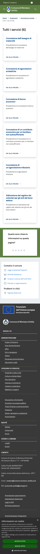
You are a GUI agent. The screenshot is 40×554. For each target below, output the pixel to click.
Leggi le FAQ (9, 502)
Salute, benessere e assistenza (16, 413)
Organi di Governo (11, 342)
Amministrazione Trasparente (15, 516)
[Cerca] (35, 9)
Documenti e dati (11, 362)
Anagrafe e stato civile (13, 372)
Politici (7, 355)
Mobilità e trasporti (12, 389)
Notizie (7, 427)
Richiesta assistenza (12, 505)
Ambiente (8, 410)
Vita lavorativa (10, 379)
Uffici (7, 349)
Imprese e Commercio (12, 383)
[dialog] (20, 536)
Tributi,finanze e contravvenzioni (17, 406)
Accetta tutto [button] (20, 541)
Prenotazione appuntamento (15, 495)
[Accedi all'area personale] (32, 2)
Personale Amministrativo (14, 359)
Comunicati (9, 430)
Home (5, 18)
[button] (20, 550)
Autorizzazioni (10, 416)
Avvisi (7, 433)
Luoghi (7, 443)
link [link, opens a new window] (9, 537)
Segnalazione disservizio (14, 499)
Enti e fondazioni (11, 352)
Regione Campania (10, 2)
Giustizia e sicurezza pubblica (15, 403)
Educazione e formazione (14, 399)
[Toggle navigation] (4, 9)
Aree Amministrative (12, 345)
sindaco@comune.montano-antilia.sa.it (21, 481)
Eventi (7, 446)
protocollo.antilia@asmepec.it (16, 486)
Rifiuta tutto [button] (20, 546)
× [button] (37, 520)
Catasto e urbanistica (12, 386)
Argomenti (14, 18)
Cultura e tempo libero (13, 376)
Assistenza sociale (27, 18)
